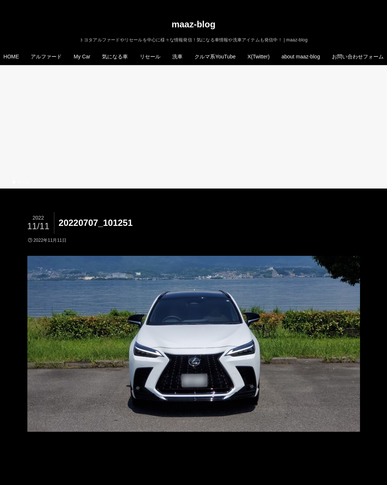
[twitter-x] (341, 4)
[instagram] (351, 4)
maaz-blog (193, 24)
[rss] (361, 4)
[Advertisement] (193, 123)
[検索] (370, 4)
